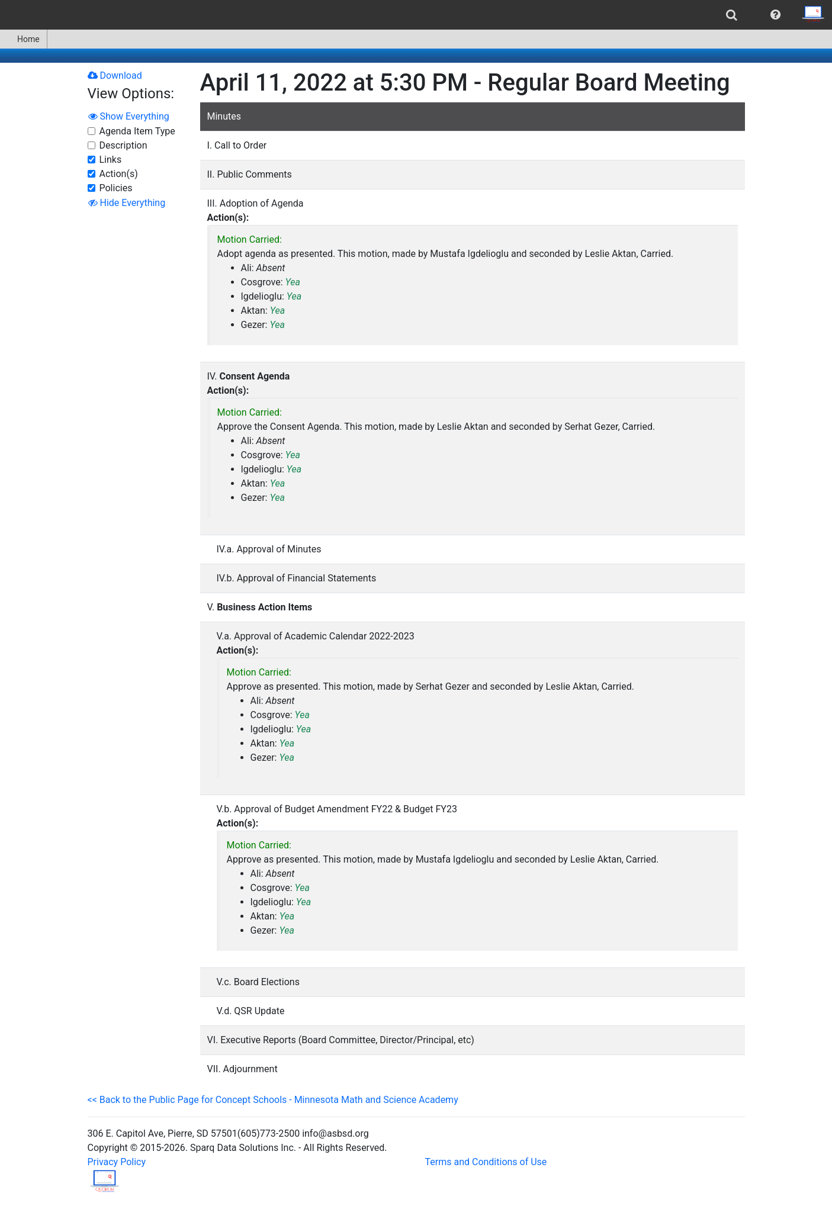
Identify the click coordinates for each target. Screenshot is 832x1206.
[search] (731, 15)
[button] (775, 15)
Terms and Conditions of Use (486, 1162)
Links (110, 159)
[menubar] (416, 15)
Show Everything (128, 116)
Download (115, 75)
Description (123, 145)
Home (23, 39)
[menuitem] (731, 15)
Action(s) (118, 173)
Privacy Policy (117, 1162)
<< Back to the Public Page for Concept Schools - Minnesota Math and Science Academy (273, 1099)
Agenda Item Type (137, 131)
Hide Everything (127, 202)
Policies (116, 188)
